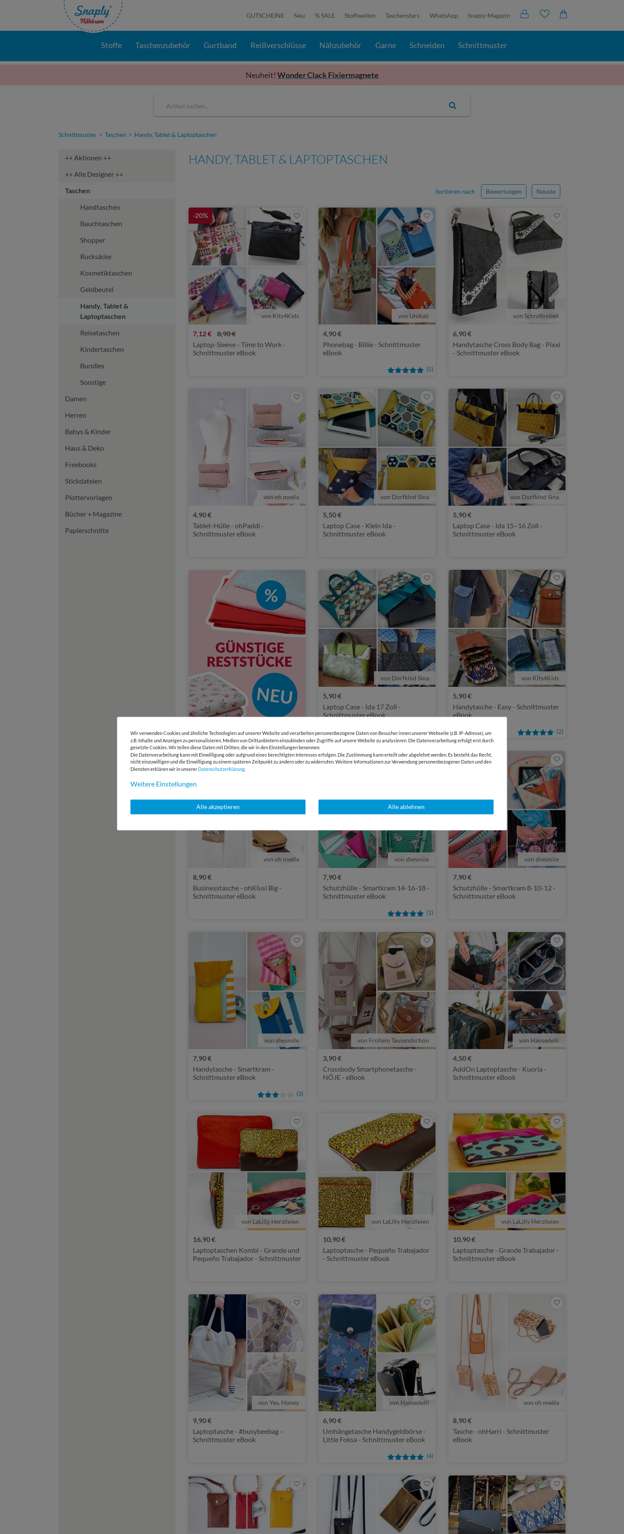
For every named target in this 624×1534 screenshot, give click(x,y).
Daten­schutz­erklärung (221, 769)
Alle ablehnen (406, 806)
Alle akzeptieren (218, 806)
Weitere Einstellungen (163, 784)
